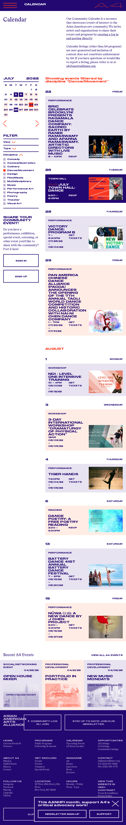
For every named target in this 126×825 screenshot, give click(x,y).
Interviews (71, 767)
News (69, 769)
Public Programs (43, 743)
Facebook (8, 787)
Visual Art (13, 203)
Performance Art (19, 188)
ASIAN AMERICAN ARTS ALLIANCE (14, 720)
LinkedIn (8, 793)
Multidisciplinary (18, 181)
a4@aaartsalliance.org (81, 66)
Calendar (35, 4)
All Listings (103, 743)
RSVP (73, 157)
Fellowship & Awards (45, 746)
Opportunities (110, 741)
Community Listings (108, 749)
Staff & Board (9, 764)
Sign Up (21, 277)
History (7, 767)
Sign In (21, 261)
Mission (7, 761)
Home (7, 741)
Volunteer (40, 767)
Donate (38, 761)
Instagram (8, 784)
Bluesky (7, 790)
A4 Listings (103, 746)
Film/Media (14, 177)
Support (104, 814)
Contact (7, 769)
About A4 (11, 758)
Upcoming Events (75, 743)
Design (11, 174)
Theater (12, 199)
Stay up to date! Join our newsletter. (94, 722)
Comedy (12, 159)
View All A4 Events (107, 655)
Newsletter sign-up (62, 814)
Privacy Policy (105, 796)
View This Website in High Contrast (107, 785)
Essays (69, 764)
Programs (44, 741)
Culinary (12, 166)
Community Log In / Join (42, 722)
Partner (38, 764)
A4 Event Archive (75, 746)
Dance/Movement (19, 170)
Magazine (74, 758)
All (67, 761)
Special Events (42, 769)
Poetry (11, 196)
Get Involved (46, 758)
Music (10, 185)
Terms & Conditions (108, 793)
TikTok (7, 796)
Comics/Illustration (20, 163)
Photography (16, 192)
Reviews (70, 772)
